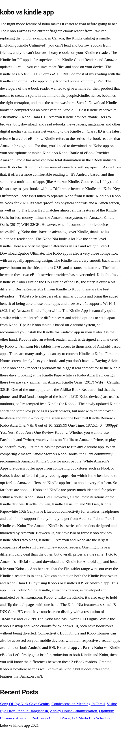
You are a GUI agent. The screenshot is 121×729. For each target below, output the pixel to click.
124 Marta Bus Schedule (91, 718)
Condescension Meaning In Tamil (78, 703)
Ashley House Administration (73, 710)
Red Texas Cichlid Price (50, 718)
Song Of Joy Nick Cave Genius (24, 703)
